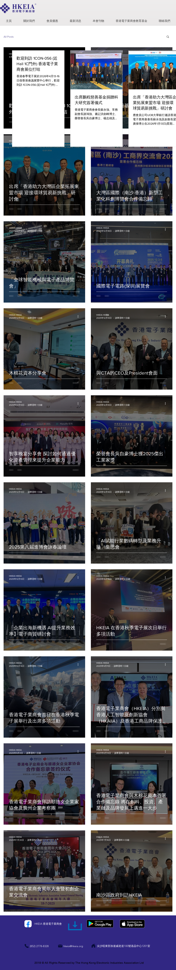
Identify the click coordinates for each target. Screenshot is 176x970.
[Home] (93, 946)
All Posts (9, 36)
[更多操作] (79, 229)
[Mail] (60, 946)
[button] (29, 19)
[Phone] (26, 946)
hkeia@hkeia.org (73, 946)
